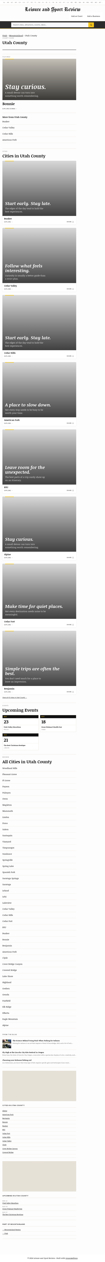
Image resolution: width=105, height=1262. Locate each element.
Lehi (4, 896)
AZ (12, 2)
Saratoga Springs (10, 878)
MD (76, 2)
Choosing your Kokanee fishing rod (16, 1060)
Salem (5, 829)
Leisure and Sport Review (52, 9)
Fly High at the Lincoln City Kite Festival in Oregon (23, 1052)
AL (4, 2)
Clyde (5, 957)
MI (84, 2)
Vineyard (6, 841)
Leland (5, 890)
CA (20, 2)
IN (53, 2)
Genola (5, 994)
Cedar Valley (8, 127)
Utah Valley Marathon (10, 1203)
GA (39, 2)
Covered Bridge (9, 970)
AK (8, 2)
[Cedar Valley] (39, 255)
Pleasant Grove (9, 774)
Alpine (7, 554)
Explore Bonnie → (9, 109)
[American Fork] (39, 389)
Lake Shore (7, 976)
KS (60, 2)
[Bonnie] (39, 79)
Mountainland (16, 35)
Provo (5, 823)
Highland (6, 982)
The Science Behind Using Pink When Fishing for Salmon (36, 1040)
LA (68, 2)
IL (49, 2)
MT (100, 2)
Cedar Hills (7, 133)
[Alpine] (39, 524)
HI (43, 2)
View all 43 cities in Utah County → (14, 697)
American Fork (9, 139)
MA (80, 2)
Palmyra (6, 792)
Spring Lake (8, 866)
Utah (4, 35)
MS (92, 2)
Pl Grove (6, 780)
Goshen (6, 988)
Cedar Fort (9, 621)
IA (56, 2)
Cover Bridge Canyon (12, 963)
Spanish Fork (8, 872)
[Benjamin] (39, 658)
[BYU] (39, 457)
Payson (5, 786)
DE (32, 2)
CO (24, 2)
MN (88, 2)
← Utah (5, 1233)
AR (16, 2)
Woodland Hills (9, 768)
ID (46, 2)
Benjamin (9, 688)
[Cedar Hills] (39, 322)
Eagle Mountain (10, 1018)
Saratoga (6, 884)
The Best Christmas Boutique (12, 1214)
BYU (6, 487)
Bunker (5, 121)
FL (35, 2)
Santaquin (7, 835)
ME (72, 2)
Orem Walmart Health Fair (12, 1209)
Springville (7, 859)
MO (96, 2)
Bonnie (8, 103)
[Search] (91, 24)
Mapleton (7, 804)
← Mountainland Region (11, 1230)
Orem (5, 798)
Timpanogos (8, 847)
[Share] (70, 222)
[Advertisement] (39, 1086)
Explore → (8, 222)
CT (28, 2)
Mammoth (7, 810)
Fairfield (6, 1000)
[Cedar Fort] (39, 591)
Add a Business (93, 16)
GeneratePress (72, 1258)
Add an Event (76, 16)
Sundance (7, 853)
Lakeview (6, 902)
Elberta (5, 1012)
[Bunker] (39, 188)
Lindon (5, 817)
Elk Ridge (6, 1006)
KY (64, 2)
